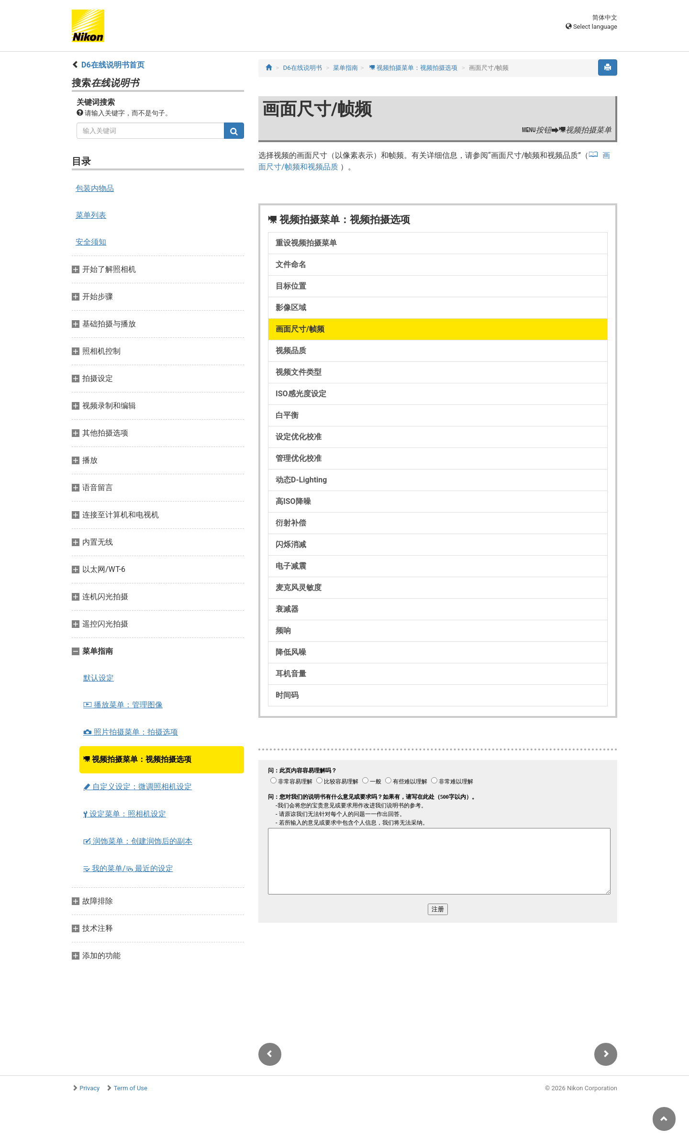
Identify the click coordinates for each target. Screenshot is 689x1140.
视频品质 (291, 350)
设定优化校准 (299, 436)
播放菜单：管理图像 (123, 704)
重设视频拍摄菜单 (306, 242)
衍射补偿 (291, 522)
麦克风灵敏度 (299, 587)
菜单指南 (345, 67)
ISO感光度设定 (301, 393)
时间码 (287, 695)
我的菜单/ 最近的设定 (128, 868)
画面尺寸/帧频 (300, 329)
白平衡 (287, 415)
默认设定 (98, 677)
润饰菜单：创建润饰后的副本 (137, 841)
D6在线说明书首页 (112, 64)
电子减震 (291, 565)
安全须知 (91, 241)
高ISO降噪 (293, 501)
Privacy (89, 1088)
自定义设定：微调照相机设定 (137, 786)
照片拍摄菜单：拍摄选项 (130, 732)
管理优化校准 (299, 458)
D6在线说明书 (302, 67)
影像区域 (291, 307)
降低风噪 (291, 652)
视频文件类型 (299, 372)
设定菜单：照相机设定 (124, 813)
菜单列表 (91, 215)
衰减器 (287, 609)
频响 (283, 630)
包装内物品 (95, 188)
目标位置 (291, 286)
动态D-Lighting (301, 479)
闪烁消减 (291, 544)
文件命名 (291, 264)
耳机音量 (291, 673)
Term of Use (130, 1088)
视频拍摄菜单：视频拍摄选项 (137, 759)
